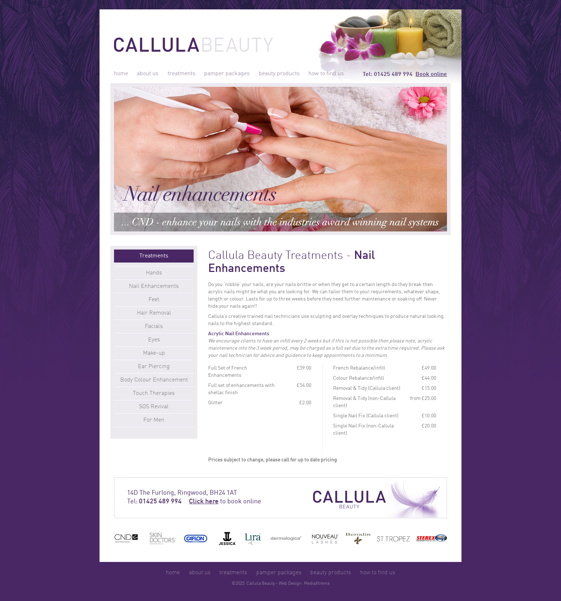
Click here (204, 501)
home (121, 74)
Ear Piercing (154, 367)
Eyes (154, 340)
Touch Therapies (154, 393)
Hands (154, 273)
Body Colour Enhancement (154, 380)
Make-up (154, 353)
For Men (153, 420)
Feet (153, 300)
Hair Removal (154, 313)
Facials (154, 326)
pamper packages (227, 74)
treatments (181, 74)
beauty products (279, 74)
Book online (431, 74)
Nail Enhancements (154, 286)
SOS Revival (154, 407)
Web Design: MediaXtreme (304, 583)
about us (148, 74)
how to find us (326, 74)
